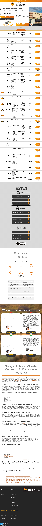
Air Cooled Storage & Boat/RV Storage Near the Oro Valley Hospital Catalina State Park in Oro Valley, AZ (23, 478)
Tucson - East (13, 507)
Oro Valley (13, 497)
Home (2, 489)
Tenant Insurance (4, 521)
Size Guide (3, 518)
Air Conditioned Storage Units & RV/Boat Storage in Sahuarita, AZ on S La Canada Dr (20, 482)
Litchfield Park (13, 494)
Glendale (12, 492)
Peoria (12, 500)
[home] (18, 4)
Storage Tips (3, 515)
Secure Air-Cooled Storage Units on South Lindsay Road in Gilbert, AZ (18, 476)
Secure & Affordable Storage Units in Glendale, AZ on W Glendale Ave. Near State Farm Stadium (22, 474)
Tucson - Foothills (14, 505)
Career (2, 494)
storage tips (25, 459)
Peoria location (25, 423)
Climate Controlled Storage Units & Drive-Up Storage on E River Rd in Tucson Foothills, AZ (21, 479)
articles (31, 467)
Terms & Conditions (14, 515)
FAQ (34, 467)
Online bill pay (6, 455)
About (2, 492)
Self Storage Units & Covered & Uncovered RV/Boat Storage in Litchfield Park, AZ (19, 475)
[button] (29, 4)
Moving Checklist (4, 523)
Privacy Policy (13, 513)
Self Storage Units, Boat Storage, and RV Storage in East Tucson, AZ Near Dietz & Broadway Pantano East (23, 481)
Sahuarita (13, 502)
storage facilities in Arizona (32, 472)
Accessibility (13, 518)
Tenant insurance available (8, 456)
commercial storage (33, 380)
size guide (38, 432)
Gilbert (12, 489)
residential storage (18, 380)
